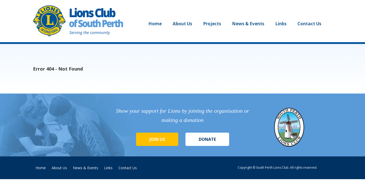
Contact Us (309, 24)
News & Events (248, 24)
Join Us (157, 139)
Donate (207, 139)
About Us (182, 24)
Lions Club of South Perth (79, 20)
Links (280, 24)
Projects (212, 24)
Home (155, 24)
